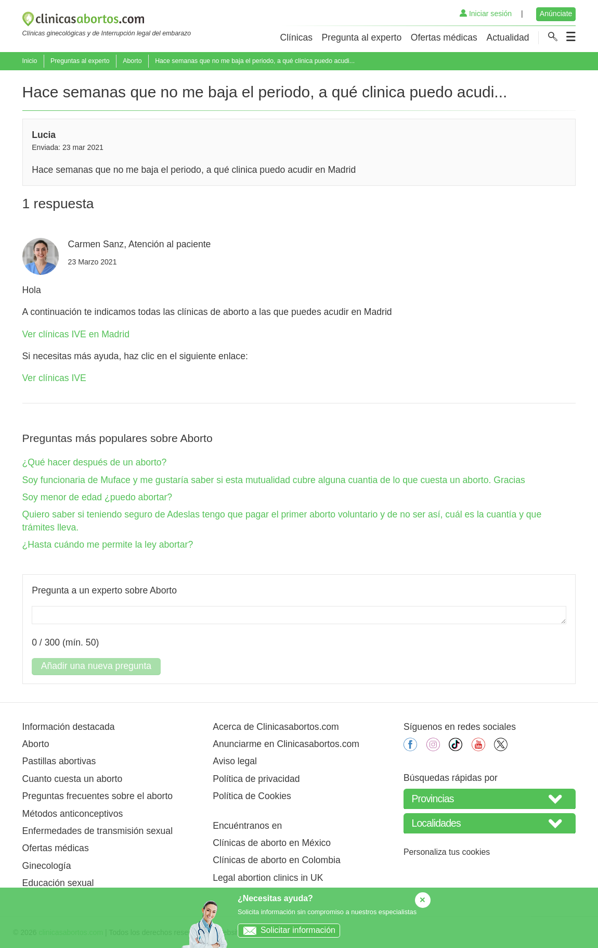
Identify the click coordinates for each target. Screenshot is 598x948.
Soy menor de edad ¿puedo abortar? (97, 497)
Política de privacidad (256, 779)
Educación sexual (58, 883)
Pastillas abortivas (59, 761)
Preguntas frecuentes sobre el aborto (97, 796)
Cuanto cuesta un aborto (72, 779)
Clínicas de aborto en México (272, 843)
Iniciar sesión (486, 13)
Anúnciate (556, 13)
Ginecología (46, 866)
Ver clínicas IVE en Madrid (75, 334)
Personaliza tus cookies (447, 852)
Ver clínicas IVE (54, 378)
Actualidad (507, 37)
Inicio (29, 61)
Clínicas (296, 37)
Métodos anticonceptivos (72, 813)
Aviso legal (235, 761)
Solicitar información (286, 930)
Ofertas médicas (444, 37)
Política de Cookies (252, 796)
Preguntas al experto (80, 61)
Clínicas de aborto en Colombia (276, 860)
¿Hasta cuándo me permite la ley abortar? (107, 544)
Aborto (132, 61)
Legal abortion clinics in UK (268, 878)
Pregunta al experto (362, 37)
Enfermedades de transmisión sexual (97, 831)
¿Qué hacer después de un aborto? (94, 462)
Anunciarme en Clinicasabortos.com (286, 744)
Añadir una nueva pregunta (96, 666)
